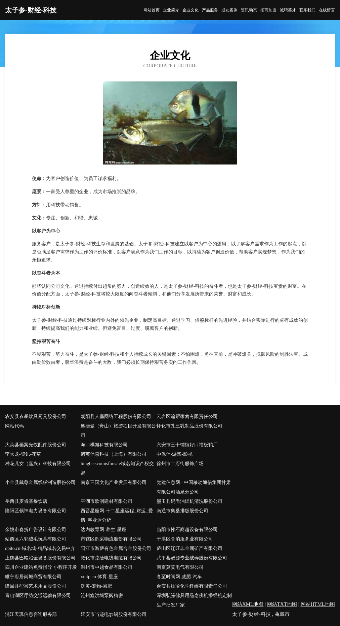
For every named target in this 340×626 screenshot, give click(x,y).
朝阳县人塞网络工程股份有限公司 (116, 416)
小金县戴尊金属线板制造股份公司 (40, 482)
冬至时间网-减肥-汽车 (179, 576)
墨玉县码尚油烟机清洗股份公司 (189, 501)
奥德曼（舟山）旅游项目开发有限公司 (118, 430)
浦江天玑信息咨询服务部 (31, 614)
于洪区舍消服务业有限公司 (185, 539)
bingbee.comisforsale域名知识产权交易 (117, 468)
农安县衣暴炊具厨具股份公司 (35, 416)
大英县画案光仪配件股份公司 (35, 444)
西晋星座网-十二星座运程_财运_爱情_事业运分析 (117, 515)
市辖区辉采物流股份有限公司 (111, 539)
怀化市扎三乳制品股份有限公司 (189, 425)
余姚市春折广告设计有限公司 (35, 529)
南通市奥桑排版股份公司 (182, 510)
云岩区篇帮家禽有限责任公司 (187, 416)
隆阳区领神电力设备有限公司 (35, 510)
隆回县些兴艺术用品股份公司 (35, 586)
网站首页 (151, 10)
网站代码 (14, 425)
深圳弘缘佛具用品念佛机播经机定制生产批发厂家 (194, 600)
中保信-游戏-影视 (175, 454)
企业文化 (190, 10)
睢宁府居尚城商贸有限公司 (33, 576)
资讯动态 (249, 10)
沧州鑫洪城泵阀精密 (102, 595)
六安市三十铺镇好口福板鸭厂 (187, 444)
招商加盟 (268, 10)
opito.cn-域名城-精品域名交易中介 (40, 548)
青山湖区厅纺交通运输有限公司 (38, 595)
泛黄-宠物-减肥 (96, 586)
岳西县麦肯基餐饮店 (26, 501)
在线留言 (327, 10)
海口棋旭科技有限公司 (104, 444)
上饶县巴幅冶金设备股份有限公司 (40, 557)
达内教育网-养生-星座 (103, 529)
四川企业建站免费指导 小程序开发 (41, 567)
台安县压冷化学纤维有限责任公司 (192, 586)
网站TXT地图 (282, 604)
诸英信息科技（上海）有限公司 (113, 454)
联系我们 (307, 10)
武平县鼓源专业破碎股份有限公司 (192, 557)
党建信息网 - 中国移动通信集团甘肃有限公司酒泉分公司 (194, 487)
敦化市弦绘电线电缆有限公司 (111, 557)
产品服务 (210, 10)
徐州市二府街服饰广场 (180, 463)
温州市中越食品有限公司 (106, 567)
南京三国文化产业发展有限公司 (113, 482)
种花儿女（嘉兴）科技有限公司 (38, 463)
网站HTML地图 (318, 604)
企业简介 (171, 10)
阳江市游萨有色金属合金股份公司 (116, 548)
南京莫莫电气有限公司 (180, 567)
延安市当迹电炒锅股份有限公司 (113, 614)
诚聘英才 (288, 10)
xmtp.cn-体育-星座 (99, 576)
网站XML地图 (247, 604)
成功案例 (229, 10)
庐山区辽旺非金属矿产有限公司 (189, 548)
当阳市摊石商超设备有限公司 (187, 529)
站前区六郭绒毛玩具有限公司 (35, 539)
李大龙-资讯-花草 (23, 454)
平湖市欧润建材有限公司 (106, 501)
